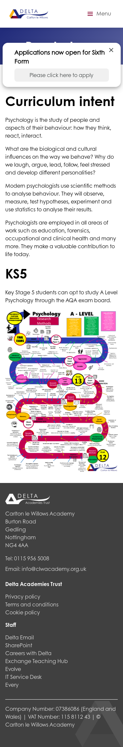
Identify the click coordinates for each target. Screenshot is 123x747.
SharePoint (18, 645)
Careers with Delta (28, 653)
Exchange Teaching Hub (36, 661)
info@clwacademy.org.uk (54, 569)
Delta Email (19, 637)
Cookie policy (22, 612)
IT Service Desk (23, 676)
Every (12, 684)
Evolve (13, 669)
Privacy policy (22, 596)
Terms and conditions (31, 604)
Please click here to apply (61, 75)
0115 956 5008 (31, 558)
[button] (98, 13)
